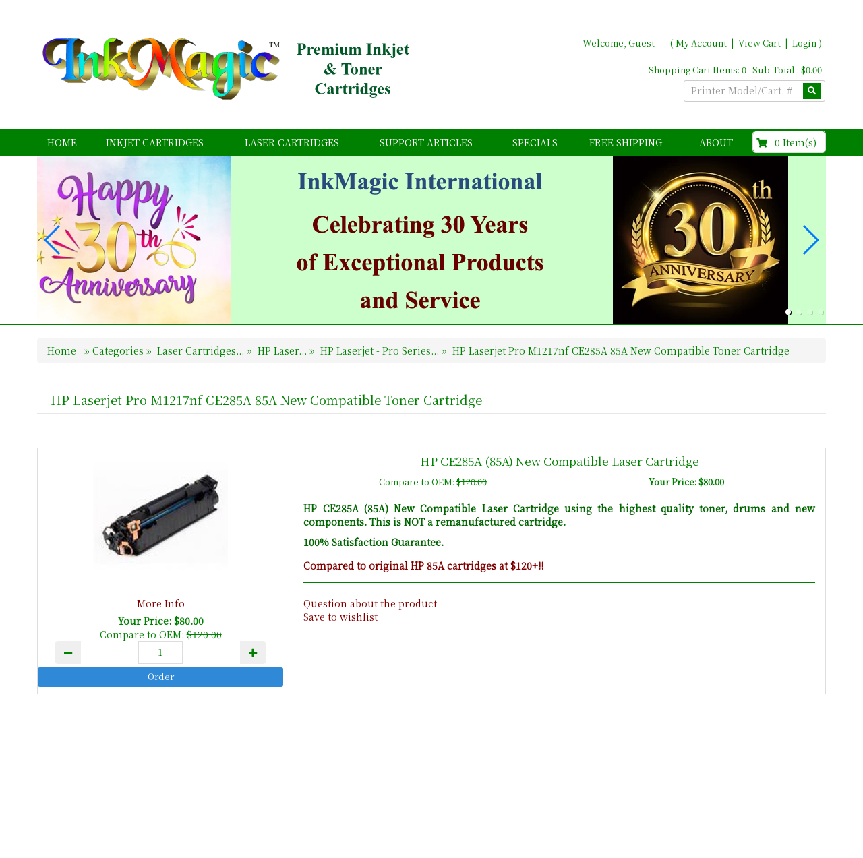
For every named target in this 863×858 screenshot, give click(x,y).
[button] (788, 312)
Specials (535, 142)
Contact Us (748, 798)
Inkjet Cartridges (155, 142)
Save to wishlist (340, 616)
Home (62, 142)
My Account (701, 42)
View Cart (760, 42)
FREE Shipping (625, 142)
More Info (161, 603)
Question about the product (370, 603)
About (716, 142)
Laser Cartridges (292, 142)
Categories (119, 350)
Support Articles (426, 142)
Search (806, 798)
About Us (685, 798)
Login (804, 42)
